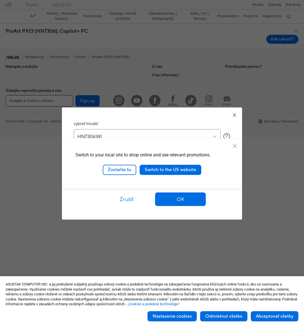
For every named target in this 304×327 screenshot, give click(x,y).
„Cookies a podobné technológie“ (154, 304)
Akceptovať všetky (274, 316)
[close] (235, 146)
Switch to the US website (170, 170)
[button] (180, 199)
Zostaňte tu (119, 170)
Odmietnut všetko (223, 316)
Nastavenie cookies (172, 316)
